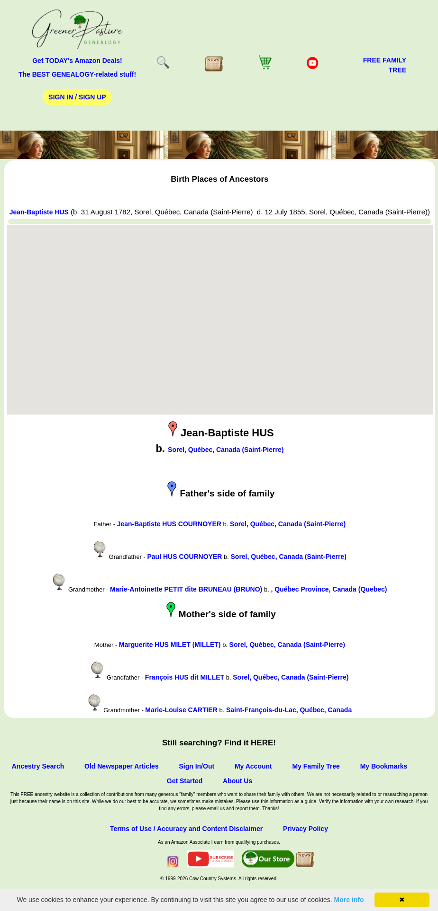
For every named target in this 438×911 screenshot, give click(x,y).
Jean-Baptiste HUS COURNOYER (169, 524)
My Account (253, 766)
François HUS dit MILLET (184, 677)
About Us (237, 781)
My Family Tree (316, 766)
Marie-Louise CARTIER (181, 710)
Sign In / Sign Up (77, 97)
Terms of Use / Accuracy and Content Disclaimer (186, 828)
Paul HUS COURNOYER (184, 556)
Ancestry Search (38, 766)
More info (349, 899)
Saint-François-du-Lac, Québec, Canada (289, 710)
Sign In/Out (196, 766)
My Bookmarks (384, 766)
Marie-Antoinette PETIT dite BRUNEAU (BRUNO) (186, 589)
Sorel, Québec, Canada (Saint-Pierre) (225, 449)
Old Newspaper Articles (121, 766)
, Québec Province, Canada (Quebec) (329, 589)
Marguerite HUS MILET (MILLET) (170, 644)
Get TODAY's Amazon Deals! (77, 60)
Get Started (184, 781)
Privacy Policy (305, 828)
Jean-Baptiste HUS (39, 212)
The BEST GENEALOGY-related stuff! (77, 74)
